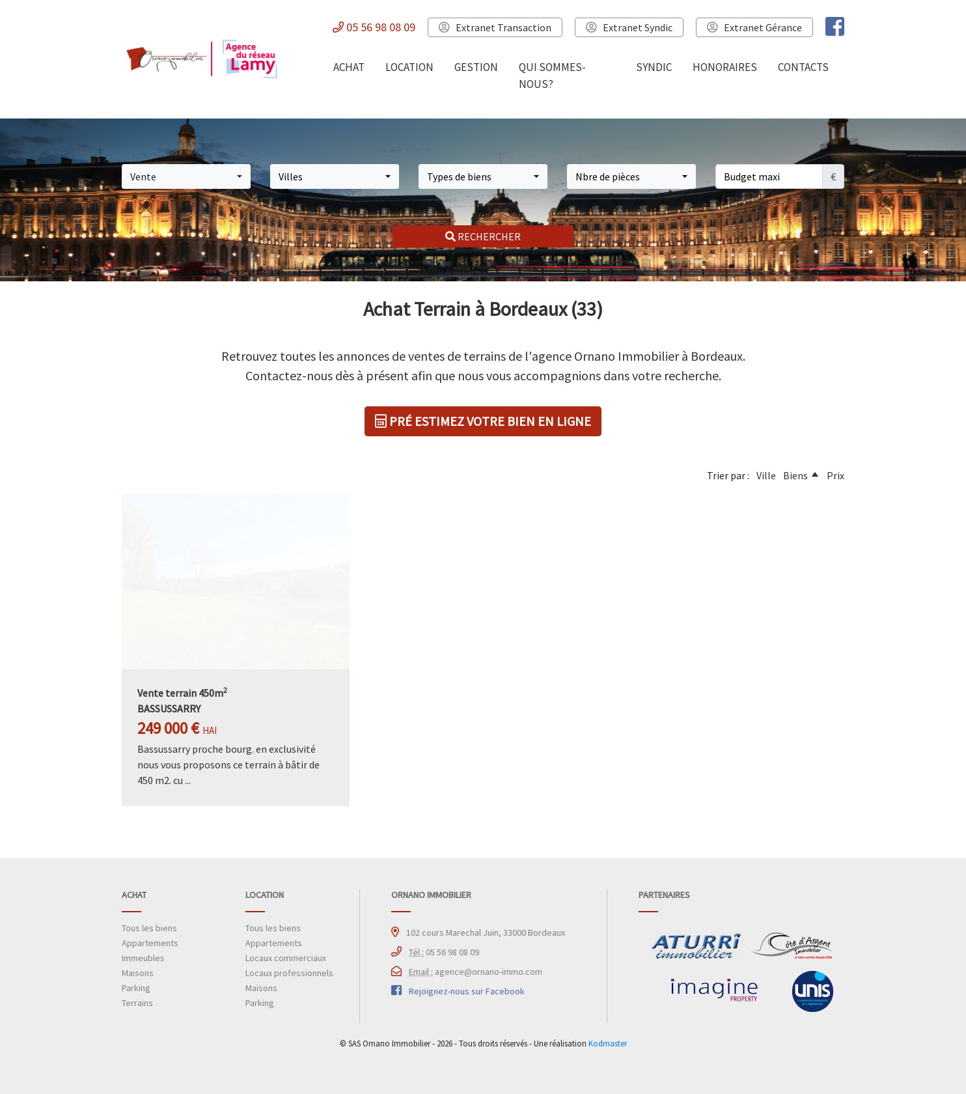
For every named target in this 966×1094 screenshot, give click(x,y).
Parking (136, 988)
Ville (766, 475)
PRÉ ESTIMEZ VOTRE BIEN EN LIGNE (483, 421)
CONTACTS (803, 67)
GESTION (476, 67)
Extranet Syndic (629, 27)
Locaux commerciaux (285, 958)
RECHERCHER (483, 236)
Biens (795, 475)
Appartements (150, 943)
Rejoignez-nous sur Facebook (467, 991)
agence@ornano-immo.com (475, 971)
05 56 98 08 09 (374, 27)
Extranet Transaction (495, 27)
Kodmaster (607, 1043)
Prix (835, 475)
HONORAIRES (725, 67)
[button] (186, 176)
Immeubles (143, 958)
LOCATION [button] (409, 67)
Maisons (138, 973)
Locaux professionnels (289, 973)
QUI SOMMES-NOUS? (552, 75)
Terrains (137, 1003)
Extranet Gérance (754, 27)
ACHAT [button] (349, 67)
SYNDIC (654, 67)
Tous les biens (149, 928)
